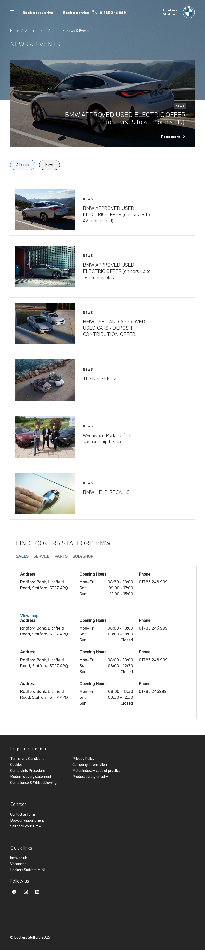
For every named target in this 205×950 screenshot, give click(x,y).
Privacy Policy (83, 758)
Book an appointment (27, 820)
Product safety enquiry (90, 776)
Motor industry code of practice (96, 770)
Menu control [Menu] (12, 12)
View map (29, 615)
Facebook (14, 892)
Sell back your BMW (26, 826)
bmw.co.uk (18, 857)
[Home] (179, 12)
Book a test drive (38, 12)
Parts (61, 556)
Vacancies (18, 863)
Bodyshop (82, 556)
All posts (22, 165)
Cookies (16, 764)
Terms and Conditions (27, 758)
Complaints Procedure (27, 770)
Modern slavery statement (30, 776)
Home (14, 30)
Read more (170, 136)
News (49, 165)
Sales (22, 556)
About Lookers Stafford (43, 30)
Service (41, 556)
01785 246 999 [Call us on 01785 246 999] (113, 12)
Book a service (76, 12)
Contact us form (22, 814)
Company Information (89, 764)
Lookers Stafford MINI (27, 869)
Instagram (26, 892)
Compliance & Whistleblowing (33, 782)
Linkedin (37, 892)
